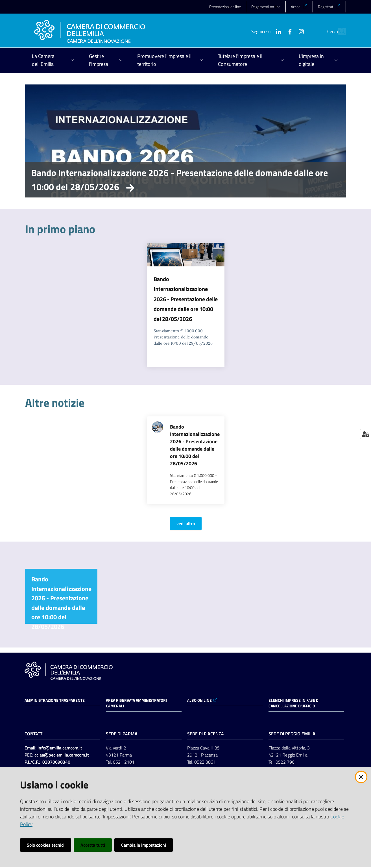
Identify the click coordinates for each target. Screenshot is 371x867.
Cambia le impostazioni (143, 845)
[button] (339, 31)
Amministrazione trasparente (55, 700)
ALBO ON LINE (202, 700)
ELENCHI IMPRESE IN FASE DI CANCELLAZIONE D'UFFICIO (294, 703)
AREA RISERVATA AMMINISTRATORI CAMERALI (136, 703)
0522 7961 (286, 762)
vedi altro (185, 523)
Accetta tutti (92, 845)
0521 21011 (125, 762)
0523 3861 (205, 762)
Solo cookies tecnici (45, 845)
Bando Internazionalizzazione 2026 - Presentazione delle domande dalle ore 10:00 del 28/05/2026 (179, 180)
